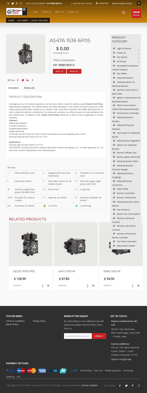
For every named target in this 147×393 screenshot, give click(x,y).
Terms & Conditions (15, 321)
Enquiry (136, 14)
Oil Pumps (23, 20)
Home (35, 12)
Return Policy (12, 324)
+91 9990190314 (54, 3)
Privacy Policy (39, 321)
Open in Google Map (121, 359)
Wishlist (74, 71)
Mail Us (59, 71)
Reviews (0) (29, 87)
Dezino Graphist (90, 385)
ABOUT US (59, 12)
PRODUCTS (46, 12)
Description (13, 87)
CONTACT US (73, 12)
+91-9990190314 (63, 65)
